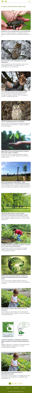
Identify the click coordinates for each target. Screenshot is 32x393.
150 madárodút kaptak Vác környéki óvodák (14, 92)
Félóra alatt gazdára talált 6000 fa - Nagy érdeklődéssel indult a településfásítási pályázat (15, 183)
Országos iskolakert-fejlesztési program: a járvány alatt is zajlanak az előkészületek (15, 245)
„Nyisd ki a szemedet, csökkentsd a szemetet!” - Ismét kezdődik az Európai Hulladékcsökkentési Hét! (15, 341)
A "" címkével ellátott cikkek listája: (13, 6)
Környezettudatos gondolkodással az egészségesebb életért (12, 373)
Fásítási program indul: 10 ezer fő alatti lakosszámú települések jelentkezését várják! (14, 214)
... (17, 383)
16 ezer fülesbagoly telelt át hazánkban (12, 121)
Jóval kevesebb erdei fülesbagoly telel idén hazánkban (13, 61)
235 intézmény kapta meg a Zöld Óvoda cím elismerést (14, 309)
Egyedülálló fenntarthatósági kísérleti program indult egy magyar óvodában (15, 151)
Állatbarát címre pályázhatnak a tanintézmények (15, 31)
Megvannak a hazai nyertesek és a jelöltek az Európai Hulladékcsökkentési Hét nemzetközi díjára (14, 277)
